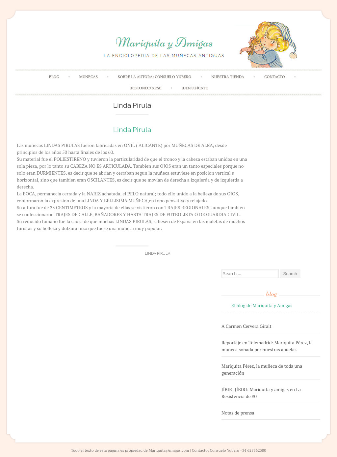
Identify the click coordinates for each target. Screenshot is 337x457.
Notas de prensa (237, 413)
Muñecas (88, 76)
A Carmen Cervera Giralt (246, 326)
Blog (54, 76)
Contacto (274, 76)
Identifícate (194, 87)
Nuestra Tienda (227, 76)
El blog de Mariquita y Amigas (261, 305)
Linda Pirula (132, 130)
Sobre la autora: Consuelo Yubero (154, 76)
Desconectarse (145, 87)
